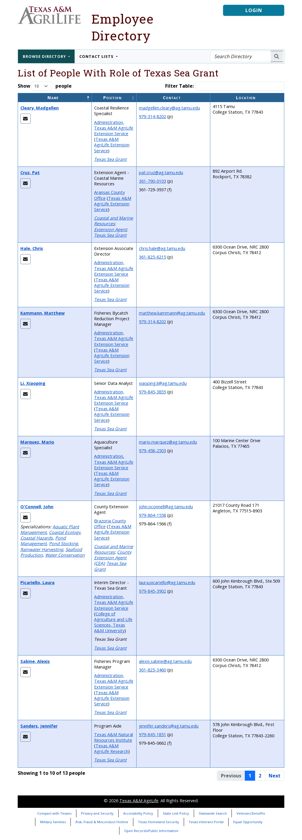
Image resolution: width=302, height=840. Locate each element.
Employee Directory (122, 27)
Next (274, 775)
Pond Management (43, 540)
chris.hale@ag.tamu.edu (162, 248)
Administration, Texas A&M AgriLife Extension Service (113, 128)
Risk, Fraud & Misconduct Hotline (102, 822)
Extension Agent (110, 229)
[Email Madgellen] (25, 119)
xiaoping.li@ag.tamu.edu (163, 383)
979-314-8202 (152, 116)
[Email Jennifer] (25, 737)
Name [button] (53, 97)
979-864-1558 (152, 515)
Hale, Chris (31, 248)
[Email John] (25, 517)
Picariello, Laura (37, 582)
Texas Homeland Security (158, 822)
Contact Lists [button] (97, 56)
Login (253, 10)
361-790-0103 (152, 181)
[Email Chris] (25, 259)
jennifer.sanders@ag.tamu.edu (168, 726)
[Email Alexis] (25, 672)
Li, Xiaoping (32, 383)
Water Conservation (65, 555)
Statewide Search (213, 813)
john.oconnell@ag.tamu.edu (166, 506)
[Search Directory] (240, 56)
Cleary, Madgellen (39, 108)
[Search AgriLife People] (276, 56)
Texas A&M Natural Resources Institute (113, 737)
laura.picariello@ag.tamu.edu (167, 582)
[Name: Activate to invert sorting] (55, 97)
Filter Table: (179, 86)
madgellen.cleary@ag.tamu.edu (169, 108)
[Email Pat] (25, 183)
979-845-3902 (152, 591)
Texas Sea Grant (110, 159)
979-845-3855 (152, 392)
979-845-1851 (152, 734)
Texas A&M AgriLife (138, 800)
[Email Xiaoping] (25, 394)
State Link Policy (176, 813)
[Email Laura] (25, 593)
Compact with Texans (54, 813)
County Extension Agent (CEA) (112, 557)
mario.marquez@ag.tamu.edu (168, 442)
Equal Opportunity (247, 822)
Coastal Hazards (36, 538)
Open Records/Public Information (151, 830)
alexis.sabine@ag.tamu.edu (165, 661)
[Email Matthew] (25, 324)
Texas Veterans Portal (206, 822)
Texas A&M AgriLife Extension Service (111, 144)
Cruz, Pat (30, 172)
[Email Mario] (25, 453)
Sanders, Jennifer (39, 726)
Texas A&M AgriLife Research (111, 748)
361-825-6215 (152, 257)
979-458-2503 (152, 450)
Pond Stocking (63, 543)
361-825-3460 (152, 670)
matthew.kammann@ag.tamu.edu (172, 313)
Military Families (53, 822)
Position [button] (112, 97)
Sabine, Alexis (35, 661)
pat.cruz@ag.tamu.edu (161, 172)
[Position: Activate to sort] (114, 97)
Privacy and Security (97, 813)
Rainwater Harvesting (41, 549)
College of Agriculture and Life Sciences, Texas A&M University (113, 622)
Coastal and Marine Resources (113, 220)
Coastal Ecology (64, 532)
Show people (45, 86)
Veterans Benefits (251, 813)
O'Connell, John (36, 506)
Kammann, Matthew (42, 313)
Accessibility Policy (138, 813)
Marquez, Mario (37, 442)
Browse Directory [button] (45, 56)
